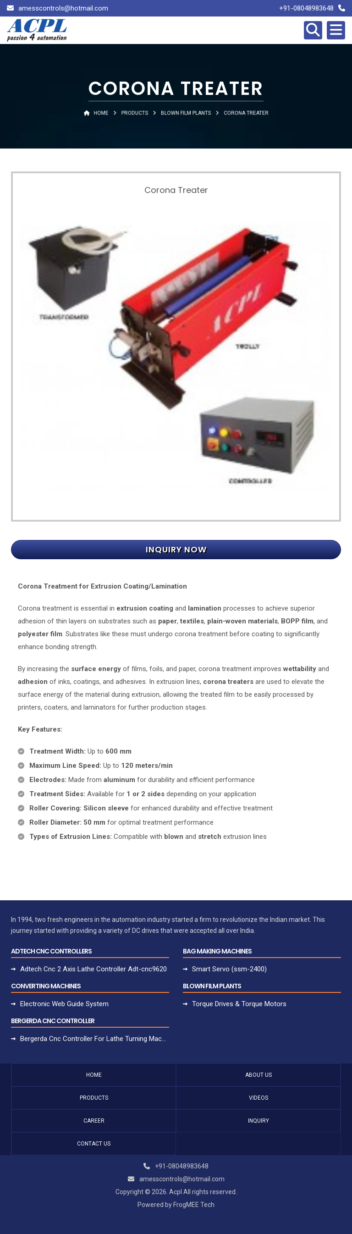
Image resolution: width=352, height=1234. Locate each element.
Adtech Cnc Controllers (51, 951)
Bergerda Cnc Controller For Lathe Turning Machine (94, 1039)
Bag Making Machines (217, 951)
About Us (258, 1075)
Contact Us (93, 1143)
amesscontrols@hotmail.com (63, 8)
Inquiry (258, 1121)
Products (94, 1098)
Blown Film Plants (212, 986)
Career (93, 1121)
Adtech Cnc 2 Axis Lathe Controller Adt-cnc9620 (93, 969)
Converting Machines (46, 986)
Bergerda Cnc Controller (52, 1020)
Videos (258, 1098)
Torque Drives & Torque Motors (239, 1004)
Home (94, 1075)
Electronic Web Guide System (64, 1004)
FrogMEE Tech (193, 1204)
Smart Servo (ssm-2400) (229, 969)
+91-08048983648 (306, 8)
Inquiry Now (176, 549)
